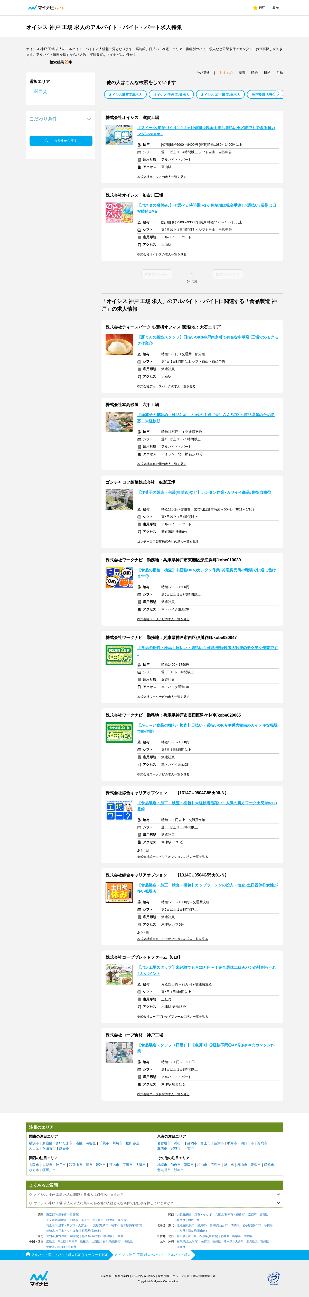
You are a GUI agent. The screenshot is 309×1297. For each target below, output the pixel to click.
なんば (207, 1214)
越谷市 (64, 1148)
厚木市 (122, 1220)
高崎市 (95, 1230)
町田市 (74, 1214)
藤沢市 (85, 1220)
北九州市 (164, 1170)
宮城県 (214, 1225)
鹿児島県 (252, 1241)
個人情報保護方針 (204, 1275)
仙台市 (176, 1165)
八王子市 (61, 1214)
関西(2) (41, 91)
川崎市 (118, 1143)
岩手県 (246, 1225)
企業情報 (105, 1275)
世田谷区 (132, 1143)
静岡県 (86, 1236)
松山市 (202, 1165)
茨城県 (50, 1230)
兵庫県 (219, 1214)
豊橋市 (162, 1148)
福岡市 (189, 1165)
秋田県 (268, 1225)
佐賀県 (205, 1241)
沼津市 (219, 1143)
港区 (79, 1143)
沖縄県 (181, 1247)
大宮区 (82, 1225)
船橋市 (104, 1225)
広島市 (216, 1165)
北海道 (181, 1225)
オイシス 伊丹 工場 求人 (171, 95)
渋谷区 (91, 1143)
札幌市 (162, 1165)
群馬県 (86, 1230)
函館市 (269, 1165)
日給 (267, 73)
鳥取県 (73, 1241)
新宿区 (47, 1143)
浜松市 (179, 1143)
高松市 (116, 1241)
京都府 (252, 1214)
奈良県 (181, 1220)
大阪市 (34, 1165)
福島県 (192, 1230)
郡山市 (242, 1165)
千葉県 (94, 1225)
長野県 (248, 1236)
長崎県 (216, 1241)
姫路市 (101, 1165)
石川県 (203, 1236)
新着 (242, 73)
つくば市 (72, 1230)
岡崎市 (74, 1236)
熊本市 (179, 1170)
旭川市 (229, 1165)
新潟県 (181, 1236)
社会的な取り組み (143, 1275)
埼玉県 (50, 1225)
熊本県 (228, 1241)
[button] (278, 93)
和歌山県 (193, 1220)
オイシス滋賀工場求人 (125, 95)
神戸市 (61, 1165)
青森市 (256, 1165)
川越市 (59, 1225)
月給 (279, 73)
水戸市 (59, 1230)
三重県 (119, 1236)
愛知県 (50, 1236)
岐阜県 (108, 1236)
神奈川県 (52, 1220)
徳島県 (128, 1241)
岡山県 (62, 1241)
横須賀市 (49, 1148)
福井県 (225, 1236)
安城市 (176, 1148)
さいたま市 (64, 1143)
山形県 (181, 1230)
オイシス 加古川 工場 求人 (220, 95)
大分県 (239, 1241)
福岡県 (181, 1241)
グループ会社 (181, 1275)
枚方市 (34, 1170)
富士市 (206, 1143)
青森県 (235, 1225)
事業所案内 (122, 1275)
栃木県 (124, 1225)
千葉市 (104, 1143)
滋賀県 (263, 1214)
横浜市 (34, 1143)
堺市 (89, 1165)
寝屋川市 (49, 1170)
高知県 (72, 1247)
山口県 (95, 1241)
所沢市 (71, 1225)
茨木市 (114, 1165)
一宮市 (189, 1148)
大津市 (141, 1165)
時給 (254, 73)
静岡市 (192, 1143)
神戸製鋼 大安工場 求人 (269, 95)
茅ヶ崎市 (98, 1220)
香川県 (107, 1241)
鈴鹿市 (262, 1143)
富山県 (192, 1236)
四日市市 (247, 1143)
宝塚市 (128, 1165)
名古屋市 (164, 1143)
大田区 (34, 1148)
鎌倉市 (110, 1220)
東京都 (50, 1214)
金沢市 (213, 1236)
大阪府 (181, 1214)
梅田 (189, 1214)
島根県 (84, 1241)
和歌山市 (75, 1165)
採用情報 (163, 1275)
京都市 (47, 1165)
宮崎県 (264, 1241)
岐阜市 (232, 1143)
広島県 (50, 1241)
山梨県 (236, 1236)
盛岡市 (256, 1225)
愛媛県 (50, 1247)
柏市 (114, 1225)
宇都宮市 (135, 1225)
